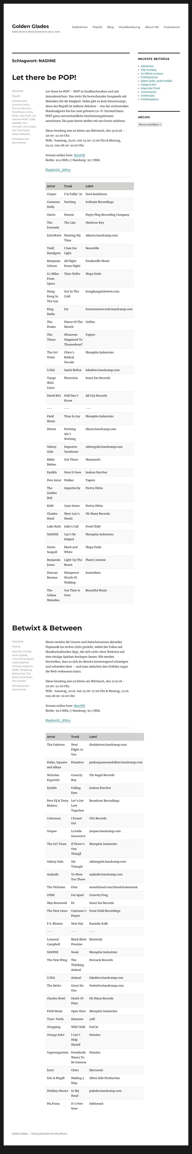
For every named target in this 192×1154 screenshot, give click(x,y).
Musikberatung (129, 27)
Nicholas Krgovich (22, 666)
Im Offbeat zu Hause (152, 73)
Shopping (26, 669)
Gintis (29, 111)
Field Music (18, 111)
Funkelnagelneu (150, 99)
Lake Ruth (25, 115)
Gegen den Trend (150, 88)
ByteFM (79, 155)
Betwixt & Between (47, 628)
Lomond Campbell (23, 658)
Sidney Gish (19, 673)
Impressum (172, 27)
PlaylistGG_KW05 (58, 170)
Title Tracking (149, 69)
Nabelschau (147, 66)
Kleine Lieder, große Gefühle (156, 81)
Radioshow (80, 27)
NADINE (17, 123)
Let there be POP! (44, 77)
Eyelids (23, 655)
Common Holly (20, 104)
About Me (152, 27)
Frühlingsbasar (149, 77)
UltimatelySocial (124, 1151)
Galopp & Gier (148, 84)
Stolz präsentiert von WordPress (49, 1133)
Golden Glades (30, 26)
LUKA (32, 119)
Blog (110, 27)
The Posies (23, 130)
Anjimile (17, 651)
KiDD (15, 115)
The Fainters (19, 680)
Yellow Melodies (21, 134)
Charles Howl (19, 100)
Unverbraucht (148, 92)
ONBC (15, 669)
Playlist (97, 27)
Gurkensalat (147, 95)
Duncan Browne (21, 108)
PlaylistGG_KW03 (58, 720)
